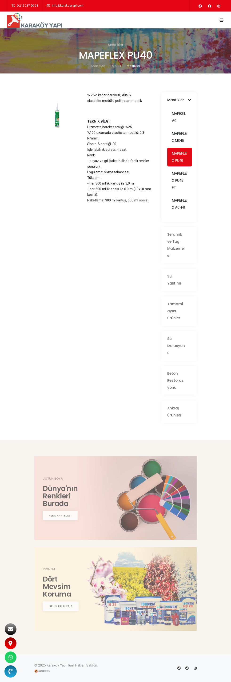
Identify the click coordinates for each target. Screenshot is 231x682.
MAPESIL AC (179, 117)
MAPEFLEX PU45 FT (179, 180)
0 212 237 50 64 (27, 5)
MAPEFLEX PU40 (179, 157)
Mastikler (133, 66)
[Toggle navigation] (221, 20)
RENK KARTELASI (60, 515)
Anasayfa (98, 66)
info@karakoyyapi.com (68, 5)
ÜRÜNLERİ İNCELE (60, 606)
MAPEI (116, 66)
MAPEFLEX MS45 (179, 137)
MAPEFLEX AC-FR (179, 204)
